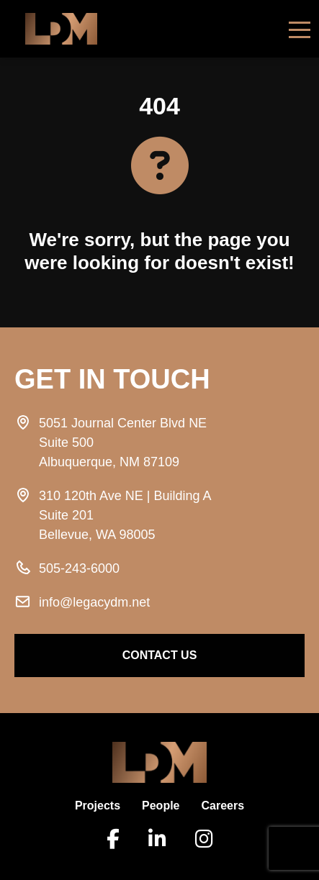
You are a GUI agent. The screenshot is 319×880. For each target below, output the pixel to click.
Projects (97, 805)
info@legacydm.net (94, 602)
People (160, 805)
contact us (159, 655)
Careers (223, 805)
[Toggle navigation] (299, 28)
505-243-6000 (79, 568)
